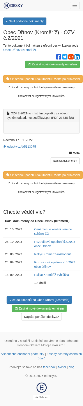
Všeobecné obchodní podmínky (22, 354)
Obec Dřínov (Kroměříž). (20, 50)
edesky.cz (50, 376)
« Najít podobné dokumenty (25, 21)
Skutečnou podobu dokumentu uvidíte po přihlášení (43, 79)
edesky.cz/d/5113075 (19, 146)
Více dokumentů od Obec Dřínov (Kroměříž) (39, 300)
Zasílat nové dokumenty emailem (52, 64)
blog (71, 367)
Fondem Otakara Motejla (34, 345)
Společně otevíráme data (48, 341)
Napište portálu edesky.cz (41, 316)
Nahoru (41, 397)
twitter (62, 367)
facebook (49, 367)
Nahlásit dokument (65, 160)
